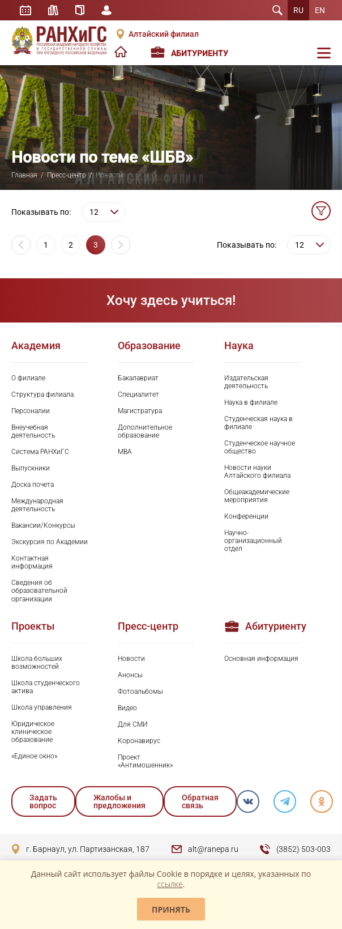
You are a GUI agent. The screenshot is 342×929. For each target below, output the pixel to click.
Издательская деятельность (246, 382)
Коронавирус (139, 741)
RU (298, 10)
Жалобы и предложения (119, 801)
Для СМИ (133, 724)
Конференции (246, 516)
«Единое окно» (34, 756)
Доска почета (32, 485)
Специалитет (138, 394)
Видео (127, 708)
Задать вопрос (43, 801)
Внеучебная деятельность (33, 431)
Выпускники (30, 468)
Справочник (80, 10)
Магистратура (140, 411)
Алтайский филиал (164, 34)
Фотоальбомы (140, 691)
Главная (24, 175)
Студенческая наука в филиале (258, 423)
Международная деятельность (37, 505)
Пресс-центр (66, 175)
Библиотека (53, 10)
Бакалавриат (138, 378)
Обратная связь (200, 801)
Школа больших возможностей (36, 663)
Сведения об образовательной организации (39, 591)
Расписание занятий (25, 10)
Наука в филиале (250, 402)
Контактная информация (32, 562)
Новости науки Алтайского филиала (257, 472)
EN (320, 10)
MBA (125, 452)
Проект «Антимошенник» (145, 761)
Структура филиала (42, 394)
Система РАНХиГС (40, 452)
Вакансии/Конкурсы (43, 525)
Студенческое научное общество (259, 447)
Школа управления (41, 707)
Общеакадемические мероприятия (256, 496)
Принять (171, 909)
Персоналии (30, 411)
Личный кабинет (106, 10)
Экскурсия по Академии (49, 542)
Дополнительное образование (145, 431)
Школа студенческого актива (45, 687)
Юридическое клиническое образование (32, 732)
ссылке (170, 884)
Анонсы (130, 675)
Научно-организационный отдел (253, 541)
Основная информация (261, 659)
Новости (131, 659)
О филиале (28, 378)
